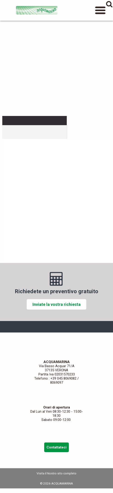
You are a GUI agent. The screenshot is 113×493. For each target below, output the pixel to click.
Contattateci (56, 447)
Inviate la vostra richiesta (56, 304)
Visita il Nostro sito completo (56, 473)
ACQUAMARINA (37, 10)
